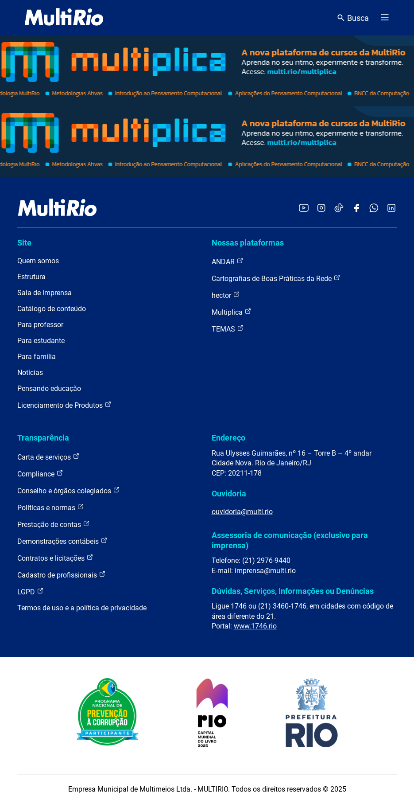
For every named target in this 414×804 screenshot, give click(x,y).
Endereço (228, 437)
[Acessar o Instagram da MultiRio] (321, 208)
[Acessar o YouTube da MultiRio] (303, 208)
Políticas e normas (50, 507)
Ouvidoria (229, 493)
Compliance (40, 473)
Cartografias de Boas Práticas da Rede (276, 278)
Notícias (30, 372)
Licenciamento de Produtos (64, 405)
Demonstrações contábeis (62, 541)
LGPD (30, 591)
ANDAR (228, 261)
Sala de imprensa (44, 293)
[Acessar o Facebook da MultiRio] (356, 208)
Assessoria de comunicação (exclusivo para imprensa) (290, 540)
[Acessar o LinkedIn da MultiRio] (391, 208)
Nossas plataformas (248, 242)
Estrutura (31, 277)
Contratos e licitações (55, 557)
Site (24, 242)
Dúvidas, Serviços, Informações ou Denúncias (293, 591)
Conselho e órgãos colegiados (68, 490)
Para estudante (41, 340)
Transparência (43, 437)
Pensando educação (49, 388)
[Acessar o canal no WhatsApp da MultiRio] (373, 208)
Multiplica (231, 311)
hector (226, 295)
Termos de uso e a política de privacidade (82, 608)
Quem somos (38, 261)
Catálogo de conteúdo (51, 308)
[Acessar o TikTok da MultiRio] (338, 208)
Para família (36, 356)
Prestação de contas (53, 524)
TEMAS (228, 328)
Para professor (40, 324)
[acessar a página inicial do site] (64, 17)
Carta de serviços (48, 456)
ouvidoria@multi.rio (242, 511)
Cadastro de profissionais (61, 574)
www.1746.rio (255, 626)
